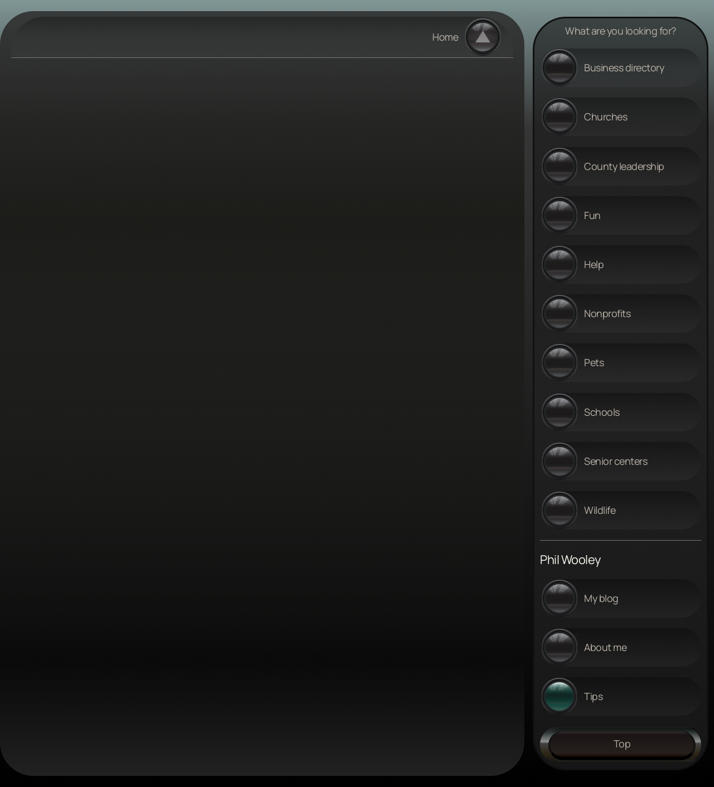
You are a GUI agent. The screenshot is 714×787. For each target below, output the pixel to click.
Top (622, 743)
